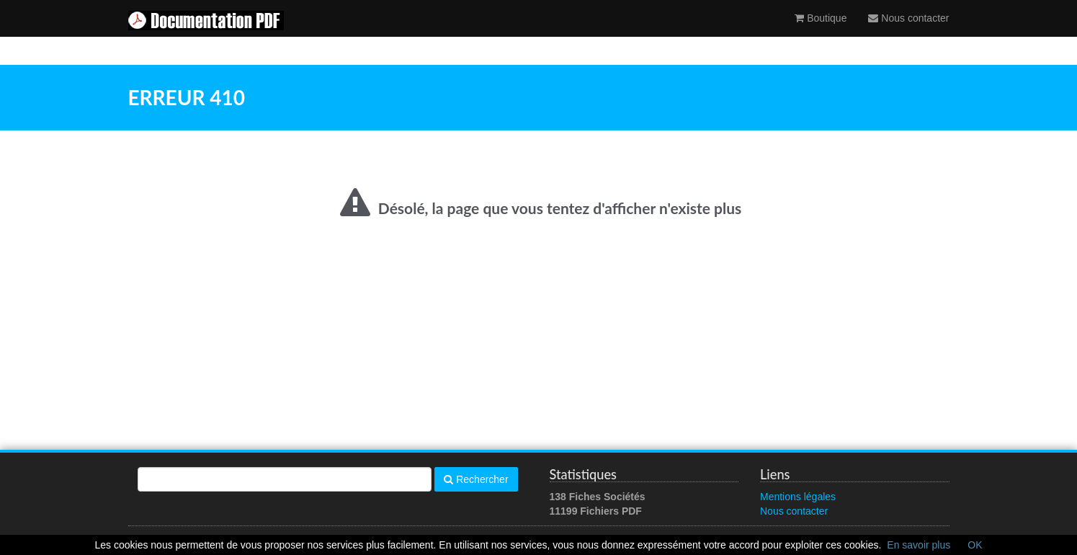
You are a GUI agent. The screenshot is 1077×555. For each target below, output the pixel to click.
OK (974, 545)
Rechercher (476, 479)
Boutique (820, 32)
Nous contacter (908, 32)
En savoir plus (918, 545)
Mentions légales (798, 496)
